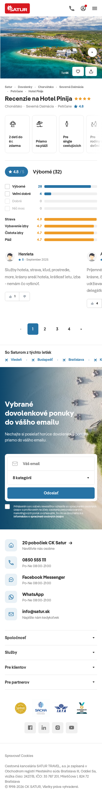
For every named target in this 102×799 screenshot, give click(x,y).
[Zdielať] (91, 71)
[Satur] (17, 8)
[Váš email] (51, 464)
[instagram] (57, 727)
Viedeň (13, 359)
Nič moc (18, 208)
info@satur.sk (36, 611)
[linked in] (44, 727)
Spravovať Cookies (19, 755)
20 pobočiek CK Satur (47, 542)
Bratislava (73, 359)
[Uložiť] (78, 71)
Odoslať (51, 492)
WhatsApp (33, 594)
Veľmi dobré (21, 194)
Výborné (18, 186)
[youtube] (72, 727)
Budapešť (42, 359)
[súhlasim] (12, 296)
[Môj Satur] (83, 8)
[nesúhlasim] (24, 296)
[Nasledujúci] (92, 52)
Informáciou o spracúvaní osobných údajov (39, 516)
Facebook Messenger (43, 577)
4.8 (79, 106)
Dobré (17, 201)
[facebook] (30, 727)
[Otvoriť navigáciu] (95, 8)
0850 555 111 (34, 560)
